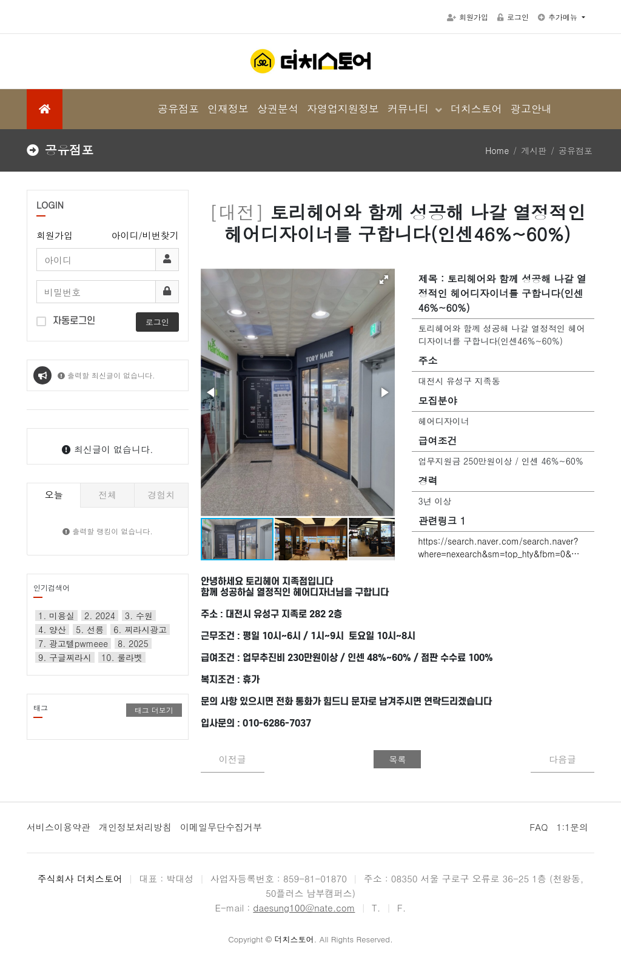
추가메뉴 (559, 17)
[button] (384, 279)
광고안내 (531, 108)
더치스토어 (476, 108)
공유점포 (178, 108)
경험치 (161, 494)
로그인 (513, 17)
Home (497, 150)
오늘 (54, 494)
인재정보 (228, 108)
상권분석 (277, 108)
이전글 (232, 759)
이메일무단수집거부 (221, 826)
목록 (397, 759)
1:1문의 (572, 826)
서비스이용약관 (58, 826)
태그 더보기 (154, 710)
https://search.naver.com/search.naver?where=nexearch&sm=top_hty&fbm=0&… (498, 547)
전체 (107, 494)
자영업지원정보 (343, 108)
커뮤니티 (410, 108)
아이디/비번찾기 (145, 235)
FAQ (538, 826)
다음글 (562, 759)
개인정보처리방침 (135, 826)
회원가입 (467, 17)
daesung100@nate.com (304, 907)
